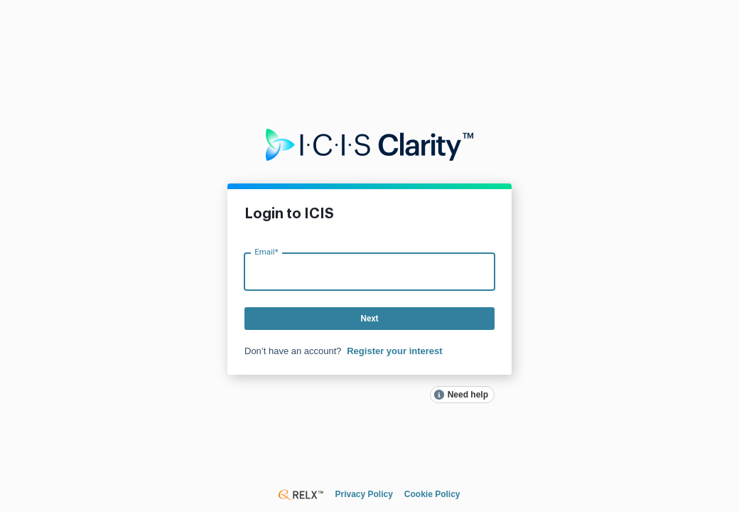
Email (266, 251)
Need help (468, 394)
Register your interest (394, 351)
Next (369, 319)
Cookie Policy (432, 494)
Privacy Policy (363, 494)
